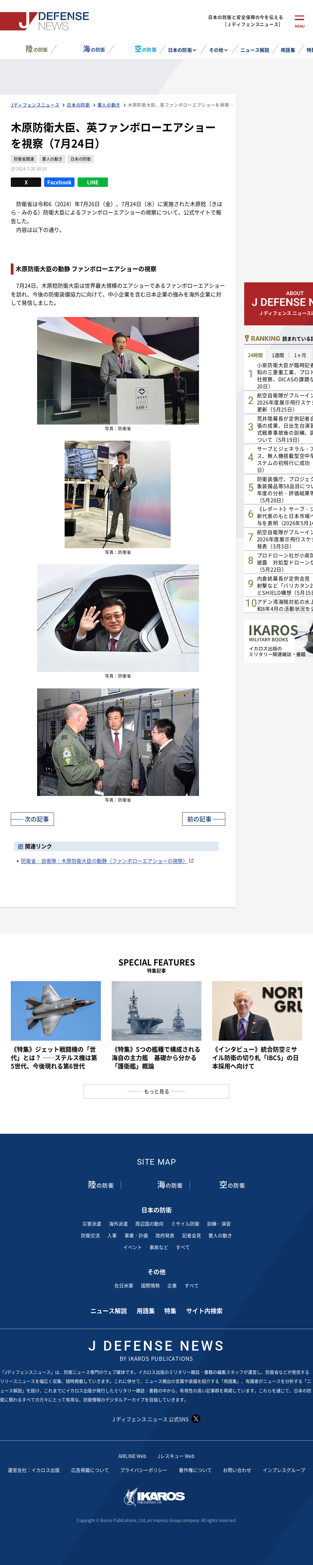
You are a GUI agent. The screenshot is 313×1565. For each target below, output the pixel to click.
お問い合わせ (237, 1470)
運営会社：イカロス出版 (34, 1470)
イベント (132, 1247)
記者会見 (191, 1235)
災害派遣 (91, 1223)
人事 (112, 1235)
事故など (158, 1247)
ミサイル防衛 (185, 1223)
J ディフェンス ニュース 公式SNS (156, 1418)
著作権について (195, 1470)
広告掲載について (90, 1470)
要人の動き (220, 1235)
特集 (170, 1310)
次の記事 (37, 819)
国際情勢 (150, 1285)
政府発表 (164, 1235)
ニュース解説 (254, 49)
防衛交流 (90, 1235)
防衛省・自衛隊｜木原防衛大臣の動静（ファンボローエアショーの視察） (104, 860)
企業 (172, 1285)
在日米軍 (123, 1285)
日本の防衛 (180, 49)
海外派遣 (118, 1223)
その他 (216, 49)
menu (300, 26)
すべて (183, 1247)
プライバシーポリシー (143, 1470)
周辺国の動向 (149, 1223)
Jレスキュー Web (176, 1455)
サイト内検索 (204, 1310)
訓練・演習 (219, 1223)
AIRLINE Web (132, 1455)
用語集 (288, 49)
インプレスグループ (284, 1470)
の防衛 (37, 48)
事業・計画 (136, 1235)
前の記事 (199, 819)
